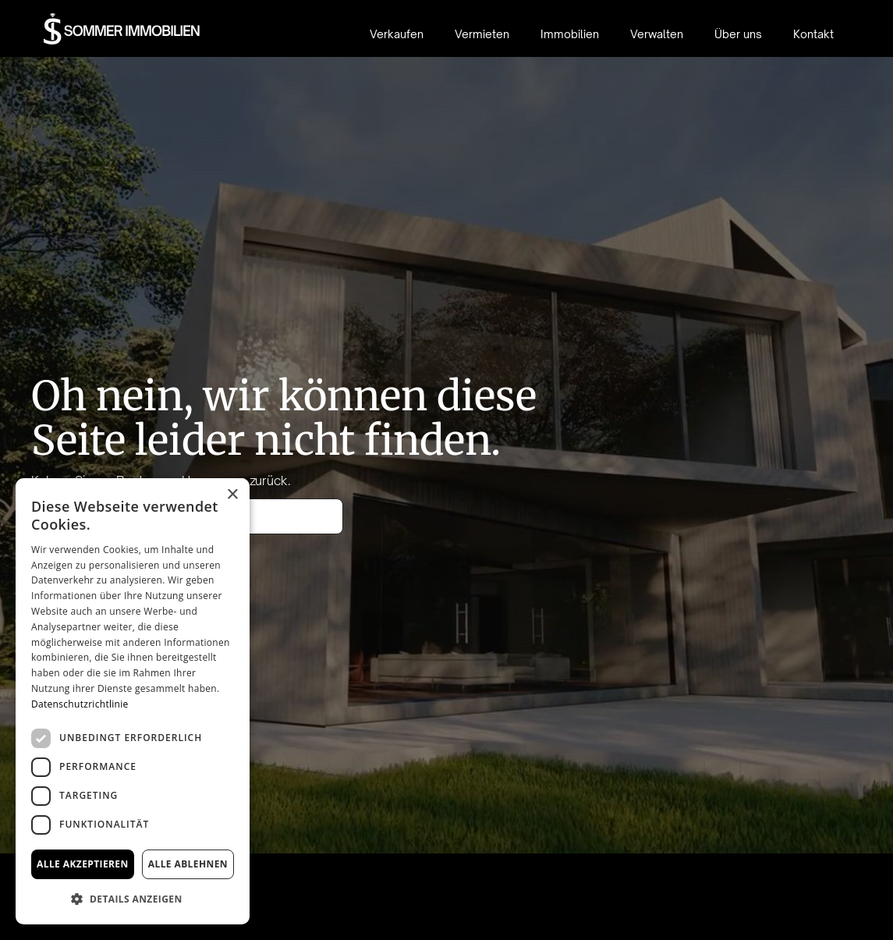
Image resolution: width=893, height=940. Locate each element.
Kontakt (813, 34)
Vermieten (482, 34)
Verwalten (656, 34)
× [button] (232, 495)
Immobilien (569, 34)
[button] (132, 899)
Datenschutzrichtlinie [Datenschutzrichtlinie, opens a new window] (80, 704)
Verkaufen (396, 34)
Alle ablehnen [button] (188, 864)
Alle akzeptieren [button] (83, 864)
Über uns (738, 34)
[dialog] (133, 701)
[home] (122, 28)
